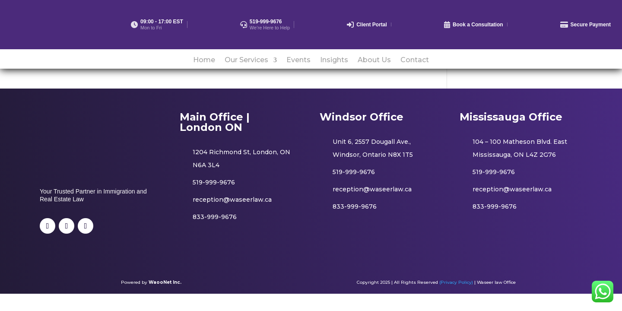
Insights (334, 60)
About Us (374, 60)
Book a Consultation (478, 25)
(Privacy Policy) (456, 282)
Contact (414, 60)
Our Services (246, 60)
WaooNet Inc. (165, 282)
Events (298, 60)
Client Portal (371, 25)
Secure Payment (591, 25)
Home (204, 60)
